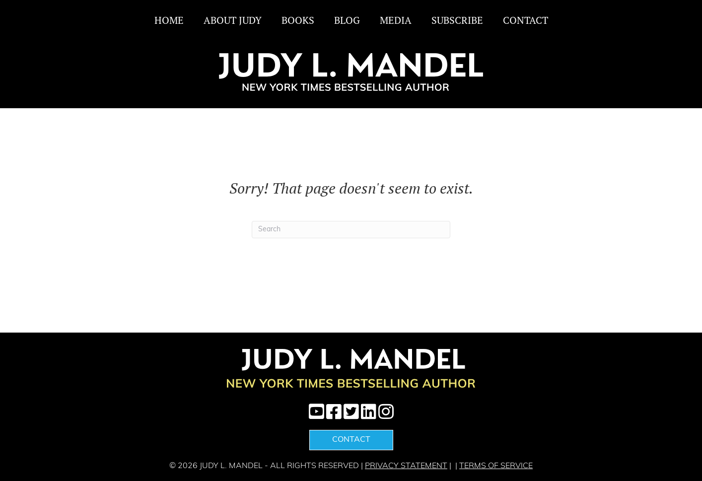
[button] (316, 411)
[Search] (351, 229)
